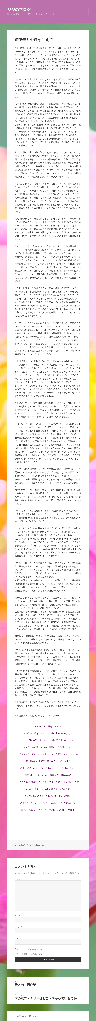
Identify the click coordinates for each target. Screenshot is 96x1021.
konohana (36, 845)
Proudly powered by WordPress (28, 1016)
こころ (47, 845)
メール (18, 927)
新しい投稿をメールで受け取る (29, 954)
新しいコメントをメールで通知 (29, 949)
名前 (17, 915)
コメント (18, 879)
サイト (17, 938)
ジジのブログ (19, 9)
